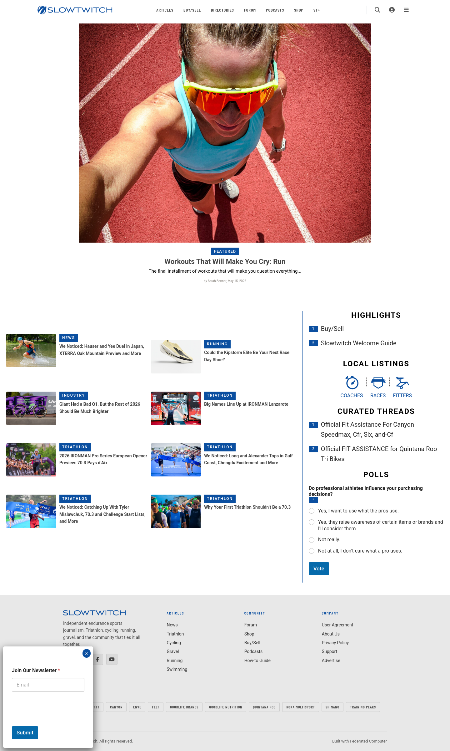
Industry (73, 395)
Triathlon (220, 395)
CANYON (116, 707)
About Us (331, 633)
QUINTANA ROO (264, 707)
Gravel (173, 651)
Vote (318, 568)
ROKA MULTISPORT (300, 707)
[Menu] (406, 10)
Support (329, 651)
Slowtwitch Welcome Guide (359, 343)
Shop (298, 10)
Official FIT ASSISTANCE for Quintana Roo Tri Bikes (379, 454)
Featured (225, 251)
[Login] (392, 10)
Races (378, 396)
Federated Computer (368, 741)
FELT (155, 707)
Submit (25, 732)
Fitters (402, 396)
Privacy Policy (335, 642)
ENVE (137, 707)
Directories (222, 10)
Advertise (331, 660)
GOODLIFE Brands (184, 707)
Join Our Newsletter (36, 670)
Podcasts (275, 10)
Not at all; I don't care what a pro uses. (360, 551)
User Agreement (337, 624)
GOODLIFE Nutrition (225, 707)
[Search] (377, 10)
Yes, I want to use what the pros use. (358, 511)
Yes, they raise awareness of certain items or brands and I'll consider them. (380, 525)
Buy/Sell (192, 10)
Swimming (177, 669)
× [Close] (86, 653)
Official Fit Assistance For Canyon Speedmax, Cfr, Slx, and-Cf (367, 429)
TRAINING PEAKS (363, 707)
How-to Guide (257, 660)
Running (217, 344)
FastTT (93, 707)
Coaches (352, 396)
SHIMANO (332, 707)
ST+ (316, 10)
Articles (164, 10)
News (68, 338)
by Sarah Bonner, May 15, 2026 (225, 281)
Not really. (329, 540)
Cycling (174, 642)
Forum (250, 10)
